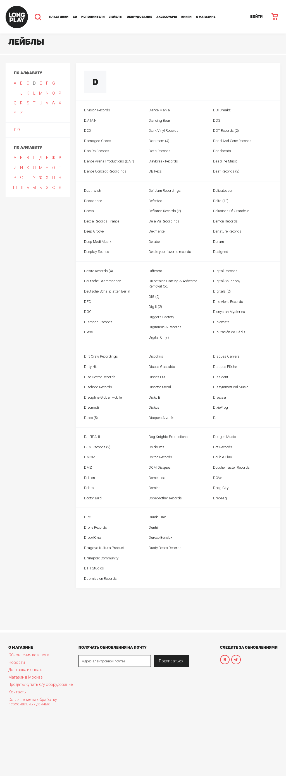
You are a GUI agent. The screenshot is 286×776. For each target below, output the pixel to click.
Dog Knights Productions (168, 437)
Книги (186, 17)
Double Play (222, 457)
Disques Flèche (225, 367)
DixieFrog (220, 407)
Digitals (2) (222, 291)
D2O (87, 130)
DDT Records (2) (226, 130)
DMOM (89, 457)
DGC (88, 312)
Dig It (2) (155, 307)
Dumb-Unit (157, 517)
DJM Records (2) (97, 447)
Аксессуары (166, 17)
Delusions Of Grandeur (231, 211)
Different (155, 271)
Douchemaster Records (231, 467)
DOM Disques (160, 467)
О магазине (205, 17)
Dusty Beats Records (165, 548)
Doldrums (156, 447)
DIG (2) (154, 296)
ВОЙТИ (256, 17)
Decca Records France (101, 221)
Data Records (159, 151)
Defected (155, 201)
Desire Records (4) (98, 271)
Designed (220, 252)
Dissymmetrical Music (230, 387)
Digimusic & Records (165, 327)
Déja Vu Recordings (164, 221)
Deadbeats (222, 151)
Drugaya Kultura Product (104, 548)
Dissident (220, 377)
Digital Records (225, 271)
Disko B (154, 397)
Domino (154, 488)
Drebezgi (220, 498)
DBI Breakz (222, 110)
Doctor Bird (93, 498)
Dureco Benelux (160, 537)
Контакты (17, 692)
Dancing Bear (159, 120)
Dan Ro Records (96, 151)
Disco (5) (91, 418)
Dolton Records (160, 457)
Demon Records (225, 221)
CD (75, 17)
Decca (89, 211)
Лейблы (115, 17)
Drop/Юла (92, 537)
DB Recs (155, 171)
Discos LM (157, 377)
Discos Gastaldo (162, 367)
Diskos (154, 407)
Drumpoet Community (101, 558)
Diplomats (221, 322)
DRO (87, 517)
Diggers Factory (161, 317)
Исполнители (93, 17)
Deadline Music (225, 161)
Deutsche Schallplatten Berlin (107, 291)
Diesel (89, 332)
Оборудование (139, 17)
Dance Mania (159, 110)
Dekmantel (157, 231)
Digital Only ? (159, 337)
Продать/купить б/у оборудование (40, 684)
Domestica (157, 478)
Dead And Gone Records (232, 141)
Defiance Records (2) (165, 211)
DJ (215, 418)
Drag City (220, 488)
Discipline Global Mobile (103, 397)
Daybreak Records (163, 161)
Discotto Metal (160, 387)
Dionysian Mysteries (229, 312)
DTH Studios (94, 568)
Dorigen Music (224, 437)
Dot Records (222, 447)
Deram (218, 241)
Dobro (89, 488)
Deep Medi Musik (97, 241)
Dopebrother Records (165, 498)
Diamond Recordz (98, 322)
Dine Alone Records (228, 302)
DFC (87, 302)
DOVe (217, 478)
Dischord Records (98, 387)
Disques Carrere (226, 356)
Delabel (155, 241)
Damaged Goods (97, 141)
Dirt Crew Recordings (101, 356)
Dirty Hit (90, 367)
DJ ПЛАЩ (92, 437)
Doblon (89, 478)
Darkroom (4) (159, 141)
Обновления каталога (28, 655)
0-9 (17, 129)
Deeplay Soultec (96, 252)
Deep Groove (94, 231)
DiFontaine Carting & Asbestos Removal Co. (173, 283)
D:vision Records (97, 110)
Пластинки (58, 17)
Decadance (93, 201)
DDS (216, 120)
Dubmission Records (100, 578)
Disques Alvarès (162, 418)
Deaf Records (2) (226, 171)
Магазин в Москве (25, 677)
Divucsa (219, 397)
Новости (16, 662)
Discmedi (91, 407)
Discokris (156, 356)
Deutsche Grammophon (102, 281)
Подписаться (171, 661)
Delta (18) (220, 201)
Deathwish (92, 190)
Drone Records (95, 527)
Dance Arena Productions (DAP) (109, 161)
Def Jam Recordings (165, 190)
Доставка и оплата (26, 669)
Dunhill (154, 527)
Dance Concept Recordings (105, 171)
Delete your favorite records (170, 252)
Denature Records (227, 231)
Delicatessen (223, 190)
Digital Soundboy (226, 281)
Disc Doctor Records (100, 377)
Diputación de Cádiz (229, 332)
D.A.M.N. (90, 120)
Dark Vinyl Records (163, 130)
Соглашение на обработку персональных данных (32, 701)
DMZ (88, 467)
